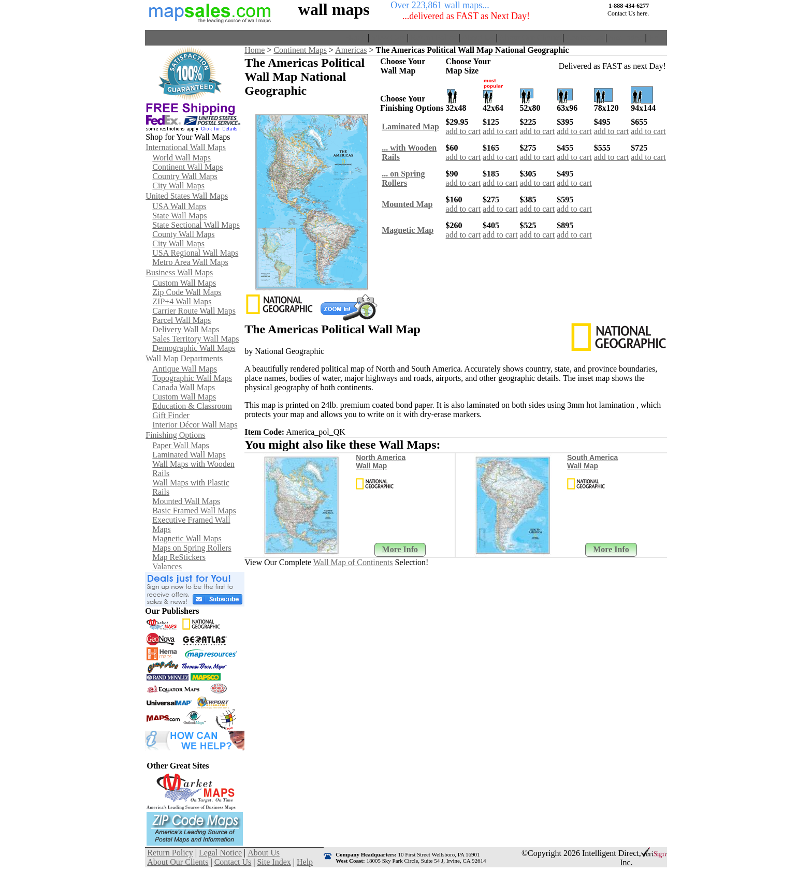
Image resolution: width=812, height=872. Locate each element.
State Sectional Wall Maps (196, 224)
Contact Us (584, 37)
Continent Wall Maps (187, 166)
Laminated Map (410, 126)
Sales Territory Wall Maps (195, 338)
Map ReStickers (179, 557)
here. (643, 13)
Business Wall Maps (179, 272)
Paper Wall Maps (180, 445)
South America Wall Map (592, 461)
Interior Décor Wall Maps (194, 424)
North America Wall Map (380, 461)
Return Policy (433, 37)
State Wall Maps (179, 215)
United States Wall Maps (187, 195)
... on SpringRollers (403, 178)
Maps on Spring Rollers (191, 547)
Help (657, 37)
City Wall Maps (178, 185)
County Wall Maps (183, 234)
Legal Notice (220, 852)
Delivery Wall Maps (185, 329)
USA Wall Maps (179, 206)
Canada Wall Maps (183, 387)
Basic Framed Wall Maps (194, 510)
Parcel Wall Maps (181, 320)
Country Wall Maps (185, 176)
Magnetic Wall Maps (187, 538)
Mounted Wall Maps (186, 501)
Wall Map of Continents (353, 562)
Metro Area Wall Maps (190, 262)
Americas (351, 50)
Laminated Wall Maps (189, 454)
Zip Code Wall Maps (186, 292)
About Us (478, 37)
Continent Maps (300, 50)
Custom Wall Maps (184, 282)
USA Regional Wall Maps (195, 252)
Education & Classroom (192, 406)
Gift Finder (171, 415)
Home (355, 37)
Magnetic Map (407, 230)
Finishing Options (175, 435)
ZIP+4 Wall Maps (181, 301)
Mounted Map (407, 204)
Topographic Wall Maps (192, 378)
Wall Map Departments (184, 358)
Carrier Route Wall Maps (194, 310)
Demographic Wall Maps (193, 348)
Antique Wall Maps (184, 368)
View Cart (388, 37)
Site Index (626, 37)
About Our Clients (529, 37)
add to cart (463, 131)
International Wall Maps (186, 147)
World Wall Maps (181, 157)
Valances (167, 566)
